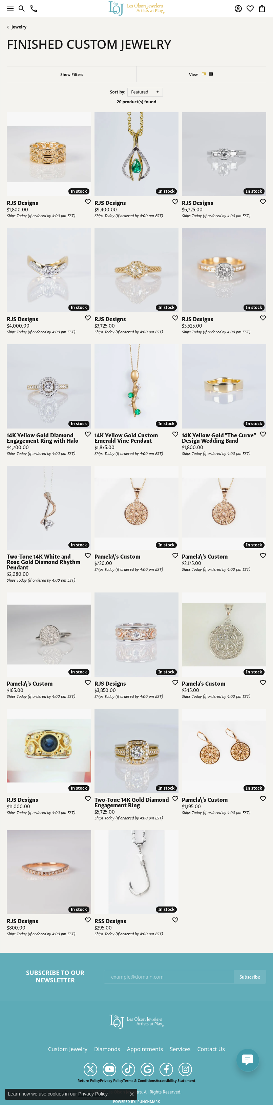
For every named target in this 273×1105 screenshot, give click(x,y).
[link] (33, 8)
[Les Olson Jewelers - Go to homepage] (136, 1021)
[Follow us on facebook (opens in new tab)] (166, 1069)
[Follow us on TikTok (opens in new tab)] (128, 1069)
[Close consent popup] (132, 1094)
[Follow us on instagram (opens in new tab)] (185, 1069)
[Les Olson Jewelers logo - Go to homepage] (137, 8)
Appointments (145, 1049)
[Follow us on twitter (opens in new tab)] (90, 1069)
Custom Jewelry (67, 1049)
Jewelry (19, 27)
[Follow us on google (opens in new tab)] (147, 1069)
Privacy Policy (111, 1080)
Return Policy (89, 1080)
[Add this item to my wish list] (85, 201)
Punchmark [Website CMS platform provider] (149, 1101)
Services (180, 1049)
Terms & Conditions (139, 1080)
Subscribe (249, 976)
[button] (22, 8)
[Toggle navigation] (8, 8)
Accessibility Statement (175, 1080)
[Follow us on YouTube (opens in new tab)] (109, 1069)
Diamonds (107, 1049)
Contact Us (211, 1049)
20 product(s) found (136, 102)
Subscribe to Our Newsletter (55, 976)
